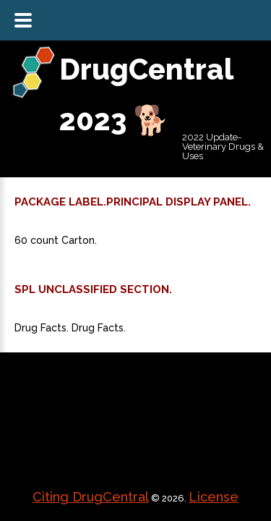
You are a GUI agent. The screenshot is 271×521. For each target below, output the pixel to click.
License (213, 496)
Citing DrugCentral (91, 496)
